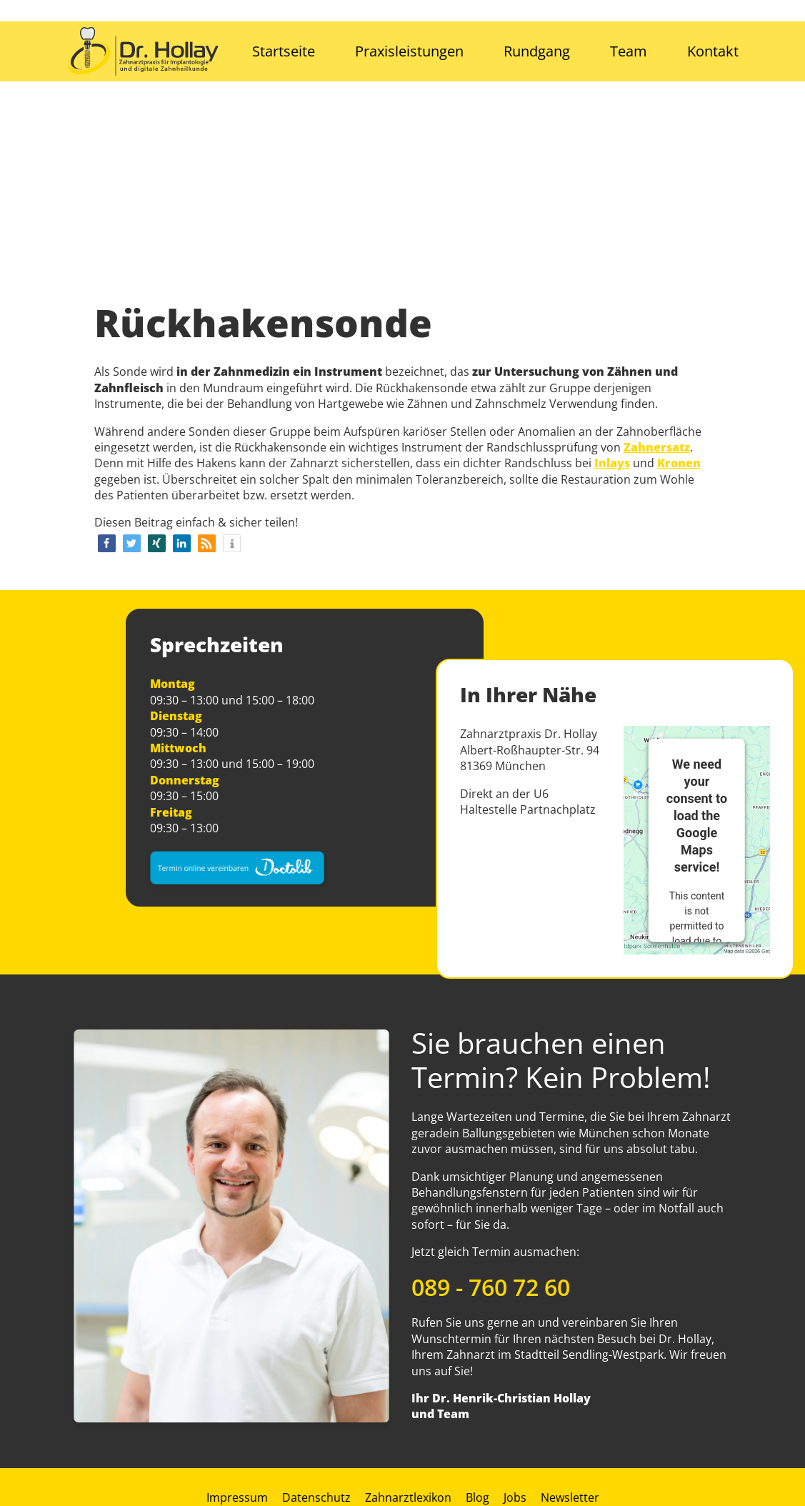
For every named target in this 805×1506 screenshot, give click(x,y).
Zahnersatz (657, 447)
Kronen (679, 463)
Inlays (612, 463)
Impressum (237, 1497)
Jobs (515, 1497)
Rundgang (537, 51)
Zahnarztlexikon (408, 1497)
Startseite (283, 51)
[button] (107, 543)
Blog (477, 1497)
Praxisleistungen (409, 51)
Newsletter (570, 1497)
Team (628, 51)
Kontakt (713, 51)
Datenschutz (316, 1497)
